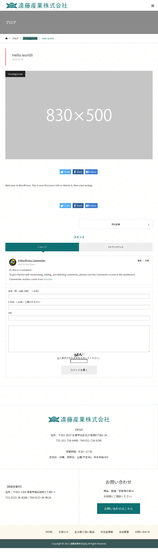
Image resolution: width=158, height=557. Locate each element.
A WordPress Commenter (31, 260)
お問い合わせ (142, 532)
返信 (140, 260)
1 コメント (42, 246)
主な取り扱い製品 (85, 532)
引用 (147, 260)
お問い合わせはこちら (118, 508)
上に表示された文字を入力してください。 (79, 358)
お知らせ (64, 532)
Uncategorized (15, 73)
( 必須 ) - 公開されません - (24, 302)
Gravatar (48, 279)
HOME (49, 532)
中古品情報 (106, 532)
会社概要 (124, 532)
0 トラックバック (115, 246)
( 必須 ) (23, 291)
